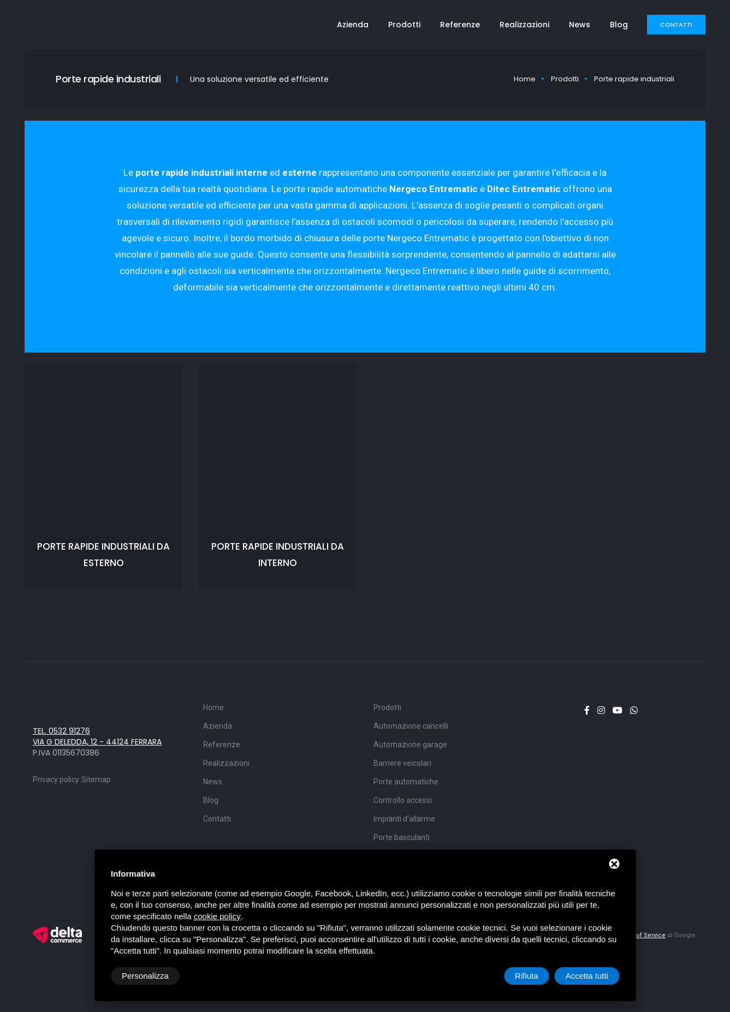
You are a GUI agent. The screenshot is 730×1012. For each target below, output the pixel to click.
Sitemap (96, 779)
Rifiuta (526, 975)
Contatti (676, 24)
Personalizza (145, 975)
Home (525, 79)
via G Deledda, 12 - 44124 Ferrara (97, 741)
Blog (619, 24)
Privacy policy (56, 779)
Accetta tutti (587, 975)
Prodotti (404, 24)
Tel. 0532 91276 (61, 730)
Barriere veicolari (402, 763)
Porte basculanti (401, 837)
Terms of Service (641, 935)
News (579, 24)
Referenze (460, 24)
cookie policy (217, 916)
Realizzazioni (524, 24)
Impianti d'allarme (404, 818)
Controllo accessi (402, 800)
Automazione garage (410, 744)
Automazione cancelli (410, 726)
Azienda (353, 24)
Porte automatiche (405, 781)
